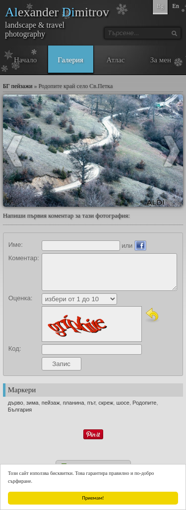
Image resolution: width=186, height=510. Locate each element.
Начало (25, 60)
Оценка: (20, 298)
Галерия (70, 60)
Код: (14, 348)
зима (32, 403)
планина (73, 403)
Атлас (115, 60)
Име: (15, 244)
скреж (105, 403)
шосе (122, 403)
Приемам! (93, 498)
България (20, 410)
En (175, 5)
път (91, 403)
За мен (160, 60)
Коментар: (23, 258)
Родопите (144, 403)
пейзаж (51, 403)
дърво (15, 403)
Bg (160, 5)
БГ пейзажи (18, 86)
